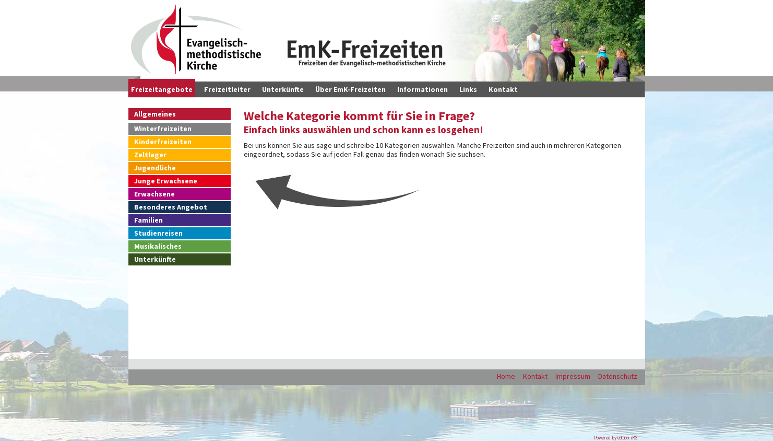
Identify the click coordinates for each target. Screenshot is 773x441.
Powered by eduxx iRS (615, 437)
